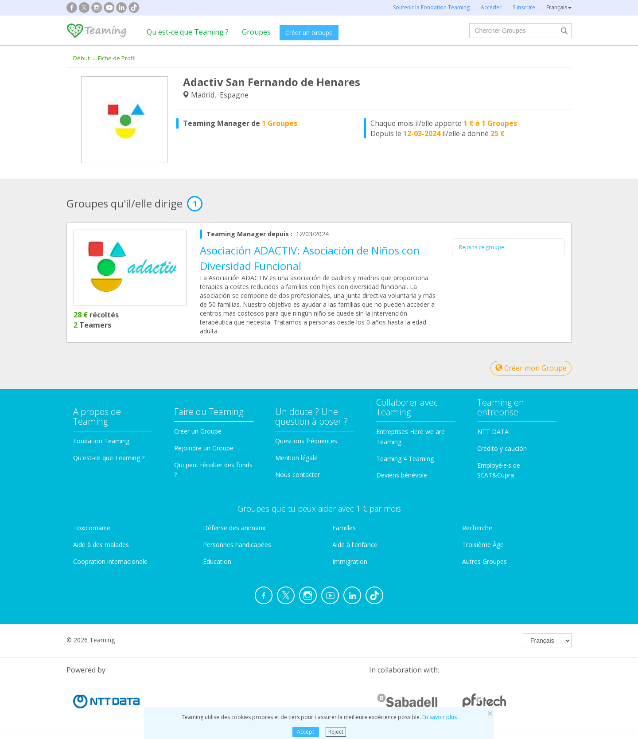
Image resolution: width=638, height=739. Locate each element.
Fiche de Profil (117, 58)
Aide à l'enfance (354, 544)
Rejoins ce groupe (481, 247)
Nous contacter (297, 474)
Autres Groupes (484, 561)
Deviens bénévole (401, 475)
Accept (305, 731)
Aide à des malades (101, 544)
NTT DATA (493, 431)
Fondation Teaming (101, 441)
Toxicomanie (91, 528)
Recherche (477, 528)
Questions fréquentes (306, 441)
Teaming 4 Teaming (405, 458)
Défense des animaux (234, 528)
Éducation (217, 561)
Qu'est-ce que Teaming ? (188, 32)
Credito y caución (502, 448)
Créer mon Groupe (531, 368)
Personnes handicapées (237, 544)
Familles (344, 528)
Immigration (349, 561)
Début (81, 58)
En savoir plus (439, 717)
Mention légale (296, 458)
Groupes (256, 32)
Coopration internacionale (110, 561)
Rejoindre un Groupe (203, 448)
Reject (335, 731)
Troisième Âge (483, 544)
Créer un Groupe (309, 32)
